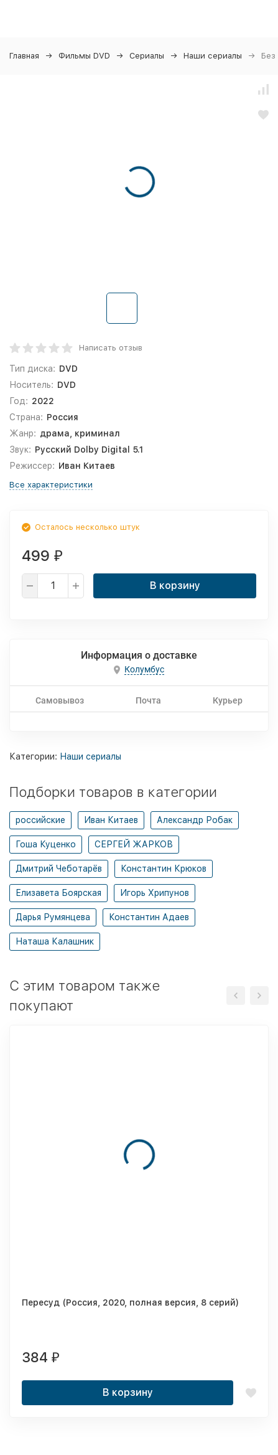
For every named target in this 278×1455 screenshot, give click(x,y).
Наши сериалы (212, 55)
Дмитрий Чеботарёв (59, 868)
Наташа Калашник (55, 941)
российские (40, 820)
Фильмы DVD (84, 55)
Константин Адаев (149, 917)
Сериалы (146, 55)
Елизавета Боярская (58, 893)
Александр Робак (195, 820)
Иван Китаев (111, 820)
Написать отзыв (110, 347)
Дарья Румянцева (53, 917)
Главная (24, 55)
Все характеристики (51, 484)
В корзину (175, 585)
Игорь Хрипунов (154, 893)
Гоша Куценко (46, 844)
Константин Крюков (163, 868)
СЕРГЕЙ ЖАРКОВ (134, 844)
